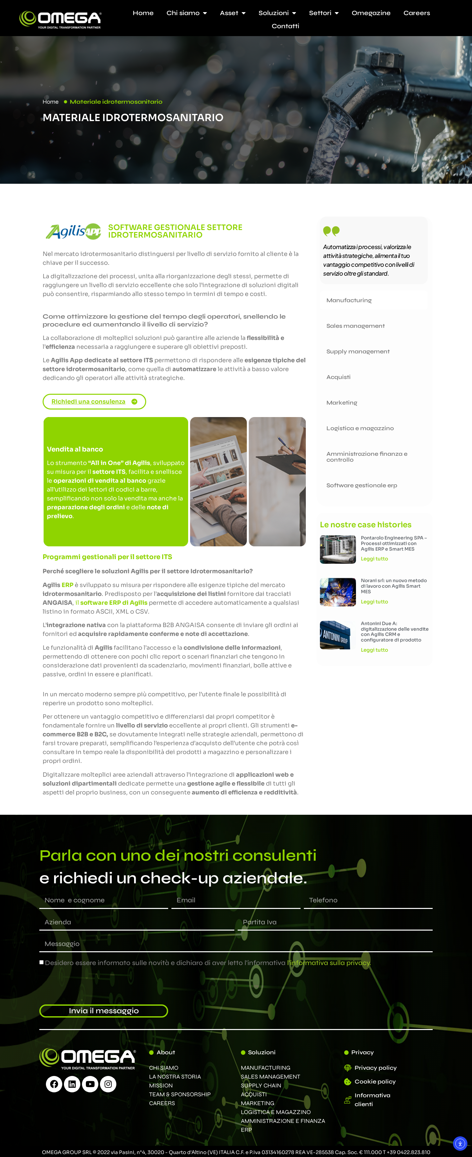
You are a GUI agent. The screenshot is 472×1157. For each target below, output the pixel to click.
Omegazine (371, 13)
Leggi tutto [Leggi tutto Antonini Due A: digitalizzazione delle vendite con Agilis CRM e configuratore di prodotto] (374, 650)
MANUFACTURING (265, 1067)
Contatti (285, 26)
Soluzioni (277, 13)
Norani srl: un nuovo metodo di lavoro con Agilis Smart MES (394, 586)
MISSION (161, 1085)
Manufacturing (349, 300)
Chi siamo (187, 13)
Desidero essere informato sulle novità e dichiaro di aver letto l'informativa (208, 963)
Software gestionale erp (361, 485)
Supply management (358, 351)
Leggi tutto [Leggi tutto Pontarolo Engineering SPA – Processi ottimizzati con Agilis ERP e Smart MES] (374, 559)
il (111, 602)
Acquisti (338, 377)
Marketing (341, 402)
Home (143, 13)
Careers (416, 13)
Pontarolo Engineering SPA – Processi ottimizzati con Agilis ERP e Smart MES (394, 543)
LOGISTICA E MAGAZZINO (276, 1112)
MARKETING (257, 1103)
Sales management (355, 325)
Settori (324, 13)
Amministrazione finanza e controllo (366, 456)
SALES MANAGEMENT (270, 1076)
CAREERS (162, 1103)
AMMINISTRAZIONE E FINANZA (283, 1121)
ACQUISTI (254, 1094)
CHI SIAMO (163, 1067)
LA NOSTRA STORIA (175, 1076)
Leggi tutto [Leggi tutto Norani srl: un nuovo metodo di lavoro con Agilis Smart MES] (374, 602)
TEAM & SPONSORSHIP (180, 1094)
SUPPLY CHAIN (261, 1085)
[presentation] (89, 986)
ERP (246, 1129)
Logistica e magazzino (360, 428)
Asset (233, 13)
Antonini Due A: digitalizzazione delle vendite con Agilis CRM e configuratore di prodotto (395, 632)
